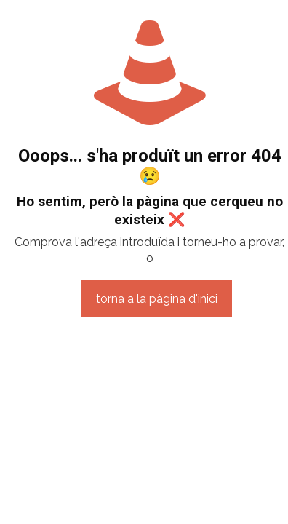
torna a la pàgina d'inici (156, 299)
